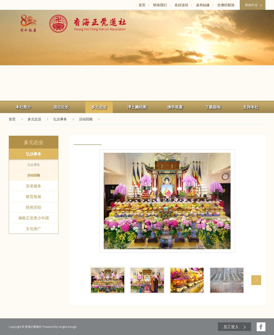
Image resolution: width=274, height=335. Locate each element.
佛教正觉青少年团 (33, 217)
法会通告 (33, 164)
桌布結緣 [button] (203, 5)
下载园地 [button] (213, 106)
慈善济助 (33, 207)
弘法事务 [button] (60, 119)
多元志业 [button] (99, 106)
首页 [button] (142, 5)
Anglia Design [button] (68, 327)
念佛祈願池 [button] (225, 5)
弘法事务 (33, 153)
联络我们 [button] (160, 5)
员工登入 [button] (231, 326)
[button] (84, 24)
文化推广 (33, 228)
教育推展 (33, 196)
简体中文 (253, 5)
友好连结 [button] (181, 5)
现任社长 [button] (61, 106)
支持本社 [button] (250, 106)
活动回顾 (33, 175)
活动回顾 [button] (86, 119)
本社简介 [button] (23, 106)
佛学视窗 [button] (175, 106)
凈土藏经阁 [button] (137, 106)
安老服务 (33, 185)
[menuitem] (142, 5)
